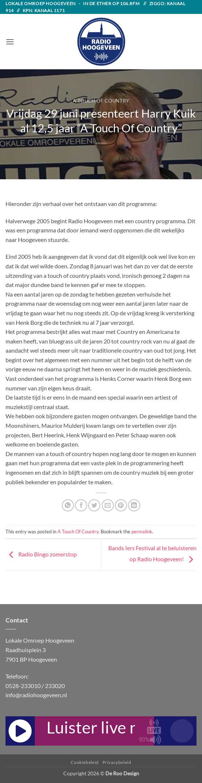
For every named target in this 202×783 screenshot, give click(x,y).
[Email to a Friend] (108, 505)
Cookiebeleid (84, 762)
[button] (9, 42)
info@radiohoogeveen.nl (36, 694)
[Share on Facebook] (81, 505)
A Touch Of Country (101, 101)
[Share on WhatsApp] (68, 505)
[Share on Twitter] (94, 505)
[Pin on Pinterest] (121, 505)
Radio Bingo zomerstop (41, 554)
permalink (141, 531)
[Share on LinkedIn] (134, 505)
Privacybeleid (116, 762)
